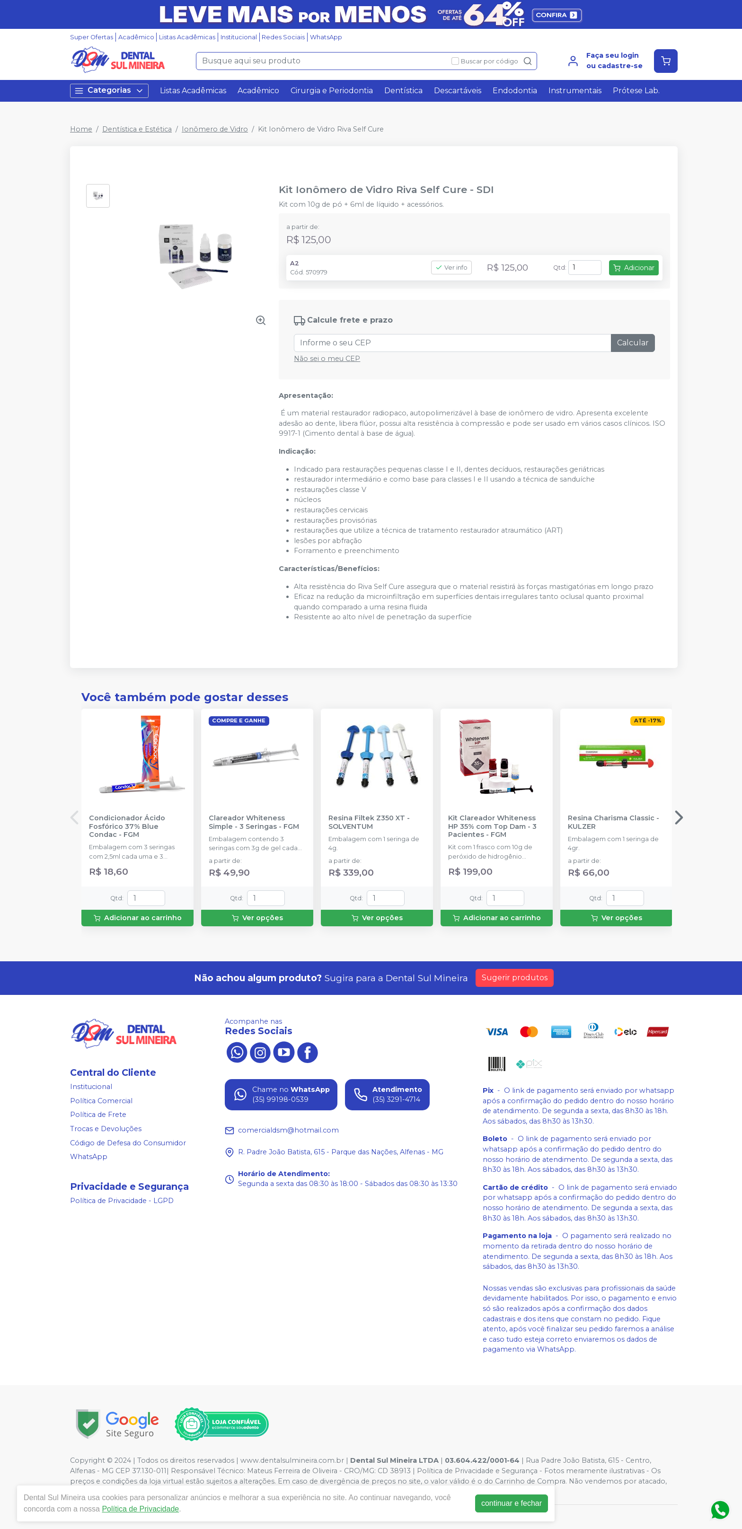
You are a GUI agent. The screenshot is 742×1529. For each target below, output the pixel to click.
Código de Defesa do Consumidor (128, 1143)
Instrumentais (574, 90)
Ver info (451, 267)
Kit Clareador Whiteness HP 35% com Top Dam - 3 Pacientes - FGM (492, 826)
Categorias (109, 91)
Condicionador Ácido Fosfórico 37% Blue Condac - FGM (127, 826)
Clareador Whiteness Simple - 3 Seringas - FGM (254, 822)
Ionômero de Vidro (215, 129)
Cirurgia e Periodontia (332, 90)
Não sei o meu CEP (327, 358)
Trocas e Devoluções (105, 1129)
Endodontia (515, 90)
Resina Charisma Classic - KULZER (613, 822)
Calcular (633, 342)
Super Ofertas (91, 37)
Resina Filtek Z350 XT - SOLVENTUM (369, 822)
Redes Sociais (283, 37)
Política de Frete (98, 1115)
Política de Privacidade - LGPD (122, 1200)
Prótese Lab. (636, 90)
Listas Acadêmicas (187, 37)
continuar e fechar (511, 1503)
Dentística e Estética (137, 129)
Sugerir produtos (515, 977)
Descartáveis (457, 90)
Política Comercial (101, 1101)
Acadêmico (136, 37)
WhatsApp (326, 37)
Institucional (239, 37)
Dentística (403, 90)
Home (81, 129)
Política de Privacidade (140, 1509)
